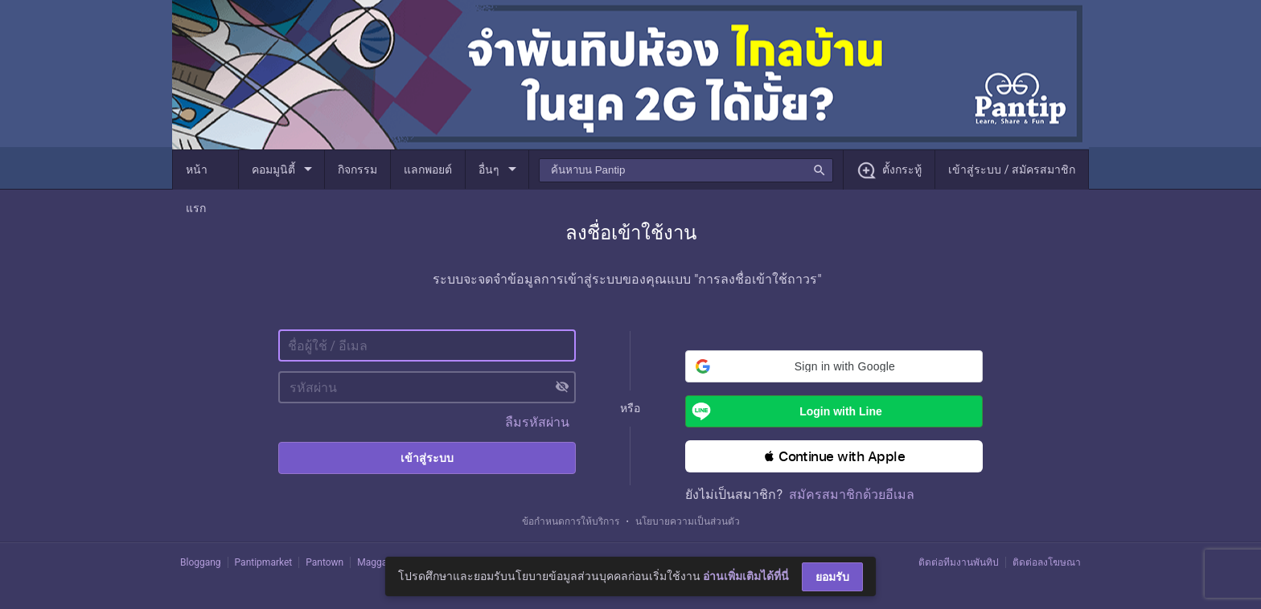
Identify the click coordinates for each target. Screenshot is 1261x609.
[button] (834, 366)
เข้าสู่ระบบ (427, 458)
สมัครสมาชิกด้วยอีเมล (851, 494)
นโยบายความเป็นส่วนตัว (687, 521)
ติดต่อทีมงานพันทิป (958, 562)
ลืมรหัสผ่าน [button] (537, 422)
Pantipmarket (264, 562)
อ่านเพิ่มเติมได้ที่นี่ (746, 576)
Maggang (377, 562)
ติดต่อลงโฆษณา (1046, 562)
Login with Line (783, 411)
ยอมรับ (832, 576)
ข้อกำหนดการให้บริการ (570, 521)
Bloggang (200, 562)
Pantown (324, 562)
